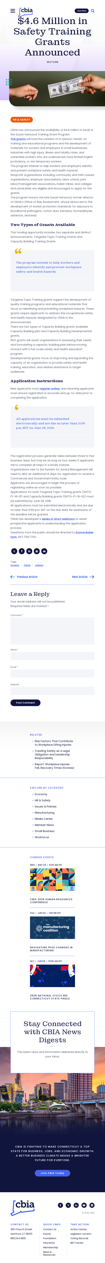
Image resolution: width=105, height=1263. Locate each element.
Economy (41, 794)
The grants (18, 139)
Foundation (49, 1238)
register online (50, 388)
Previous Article (27, 576)
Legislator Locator (81, 1234)
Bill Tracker (77, 1243)
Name (14, 649)
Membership (50, 1247)
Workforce (42, 837)
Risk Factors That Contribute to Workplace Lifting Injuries (54, 743)
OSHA (27, 565)
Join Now (81, 10)
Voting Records (79, 1238)
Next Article (79, 576)
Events (47, 1234)
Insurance (49, 1243)
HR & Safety (42, 800)
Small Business (45, 831)
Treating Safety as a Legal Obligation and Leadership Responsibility (52, 754)
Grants (14, 565)
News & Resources (49, 1253)
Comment (16, 615)
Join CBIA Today (52, 1173)
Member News (44, 825)
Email (14, 667)
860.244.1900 (18, 1238)
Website (14, 684)
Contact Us (49, 1229)
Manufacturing (44, 813)
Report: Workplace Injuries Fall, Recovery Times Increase (54, 766)
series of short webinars (58, 519)
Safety (39, 565)
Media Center (44, 819)
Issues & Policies (46, 806)
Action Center (78, 1229)
